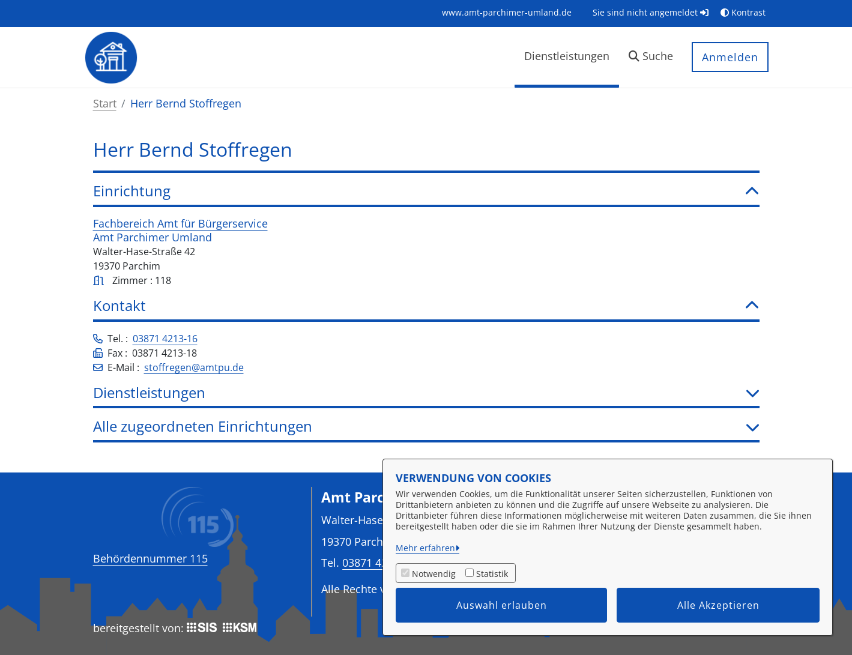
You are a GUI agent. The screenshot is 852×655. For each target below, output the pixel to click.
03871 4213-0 (375, 562)
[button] (651, 57)
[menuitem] (507, 12)
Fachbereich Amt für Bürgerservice (180, 223)
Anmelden (730, 57)
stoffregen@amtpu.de (194, 367)
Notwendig (434, 573)
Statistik (492, 573)
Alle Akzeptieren (718, 605)
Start (104, 103)
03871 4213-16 (165, 338)
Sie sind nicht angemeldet (650, 12)
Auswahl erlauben (501, 605)
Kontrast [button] (743, 12)
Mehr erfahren (425, 548)
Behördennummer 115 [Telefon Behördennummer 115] (150, 558)
